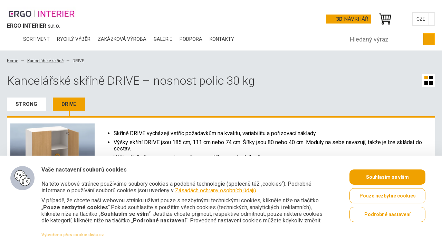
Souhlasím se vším (387, 177)
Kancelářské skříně (45, 60)
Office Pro (41, 13)
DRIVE (68, 104)
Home (12, 60)
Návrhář (352, 19)
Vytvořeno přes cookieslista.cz (72, 234)
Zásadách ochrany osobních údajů (215, 190)
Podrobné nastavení (387, 214)
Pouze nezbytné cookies (387, 196)
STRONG (26, 104)
